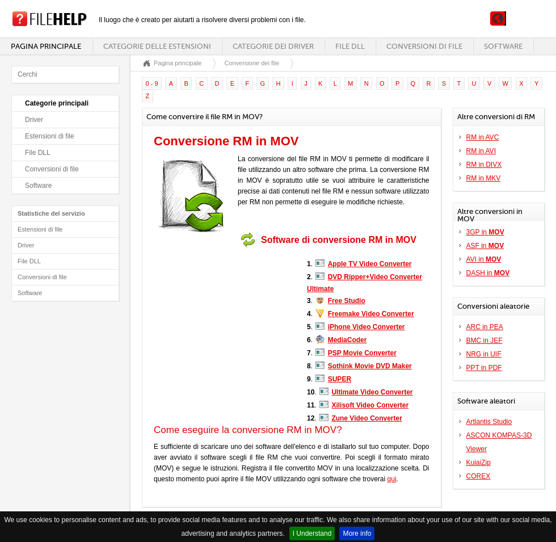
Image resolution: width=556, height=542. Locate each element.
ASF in (485, 246)
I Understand (312, 533)
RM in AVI (481, 151)
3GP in (485, 232)
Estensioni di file (49, 136)
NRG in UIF (484, 354)
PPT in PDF (484, 368)
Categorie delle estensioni (157, 46)
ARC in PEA (484, 327)
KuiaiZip (478, 463)
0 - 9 (152, 83)
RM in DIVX (484, 165)
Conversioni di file (424, 46)
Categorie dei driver (273, 46)
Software (503, 46)
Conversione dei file (251, 63)
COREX (478, 476)
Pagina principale (46, 46)
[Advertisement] (225, 323)
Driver (34, 120)
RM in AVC (482, 137)
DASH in (488, 273)
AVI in (484, 259)
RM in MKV (483, 178)
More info (357, 533)
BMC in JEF (484, 340)
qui (392, 479)
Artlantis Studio (489, 422)
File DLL (350, 46)
